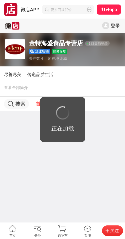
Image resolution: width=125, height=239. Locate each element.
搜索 (16, 104)
